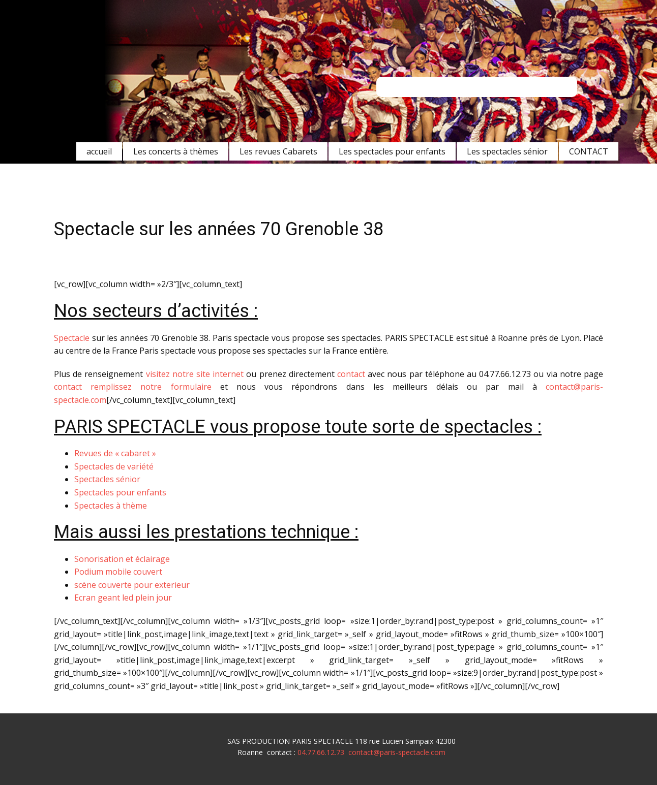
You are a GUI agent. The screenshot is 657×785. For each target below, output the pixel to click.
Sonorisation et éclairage (122, 558)
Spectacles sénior (107, 479)
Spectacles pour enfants (120, 492)
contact (351, 374)
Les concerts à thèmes (175, 151)
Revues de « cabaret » (115, 453)
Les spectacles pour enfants (392, 151)
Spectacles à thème (110, 505)
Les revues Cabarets (278, 151)
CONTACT (588, 151)
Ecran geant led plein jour (123, 597)
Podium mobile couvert (118, 571)
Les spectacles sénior (507, 151)
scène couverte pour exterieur (132, 584)
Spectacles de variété (114, 466)
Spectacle (71, 337)
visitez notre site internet (195, 374)
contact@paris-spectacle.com (396, 752)
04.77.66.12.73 (320, 752)
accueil (99, 151)
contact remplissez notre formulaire (133, 386)
